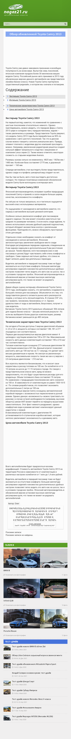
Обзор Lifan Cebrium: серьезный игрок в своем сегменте (37, 655)
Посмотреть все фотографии (15, 575)
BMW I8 (7, 570)
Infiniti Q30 (8, 600)
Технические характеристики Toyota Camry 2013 (30, 105)
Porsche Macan (10, 631)
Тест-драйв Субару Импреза (24, 690)
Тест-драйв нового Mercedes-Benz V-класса (31, 699)
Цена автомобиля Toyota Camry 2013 (25, 109)
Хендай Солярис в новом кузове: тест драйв (31, 673)
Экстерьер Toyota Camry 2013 (21, 96)
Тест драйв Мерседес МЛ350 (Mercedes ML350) (32, 716)
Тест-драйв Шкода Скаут (23, 681)
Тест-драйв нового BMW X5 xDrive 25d (28, 646)
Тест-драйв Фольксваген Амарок (26, 707)
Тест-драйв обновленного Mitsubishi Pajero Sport (34, 664)
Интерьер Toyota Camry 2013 (21, 100)
